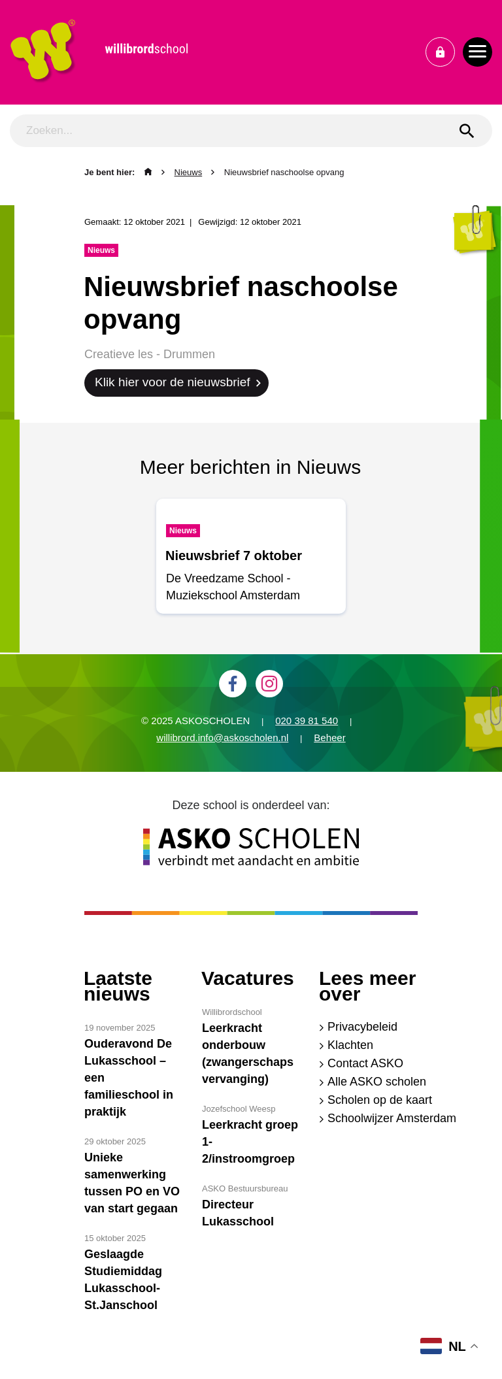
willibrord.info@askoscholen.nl (222, 737)
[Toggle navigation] (477, 52)
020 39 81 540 (306, 720)
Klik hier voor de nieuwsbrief (172, 382)
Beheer (329, 737)
